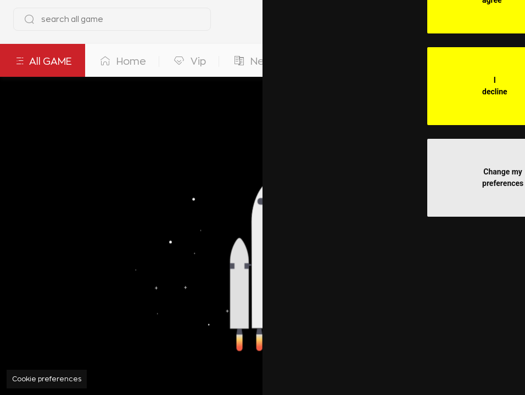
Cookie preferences (46, 379)
